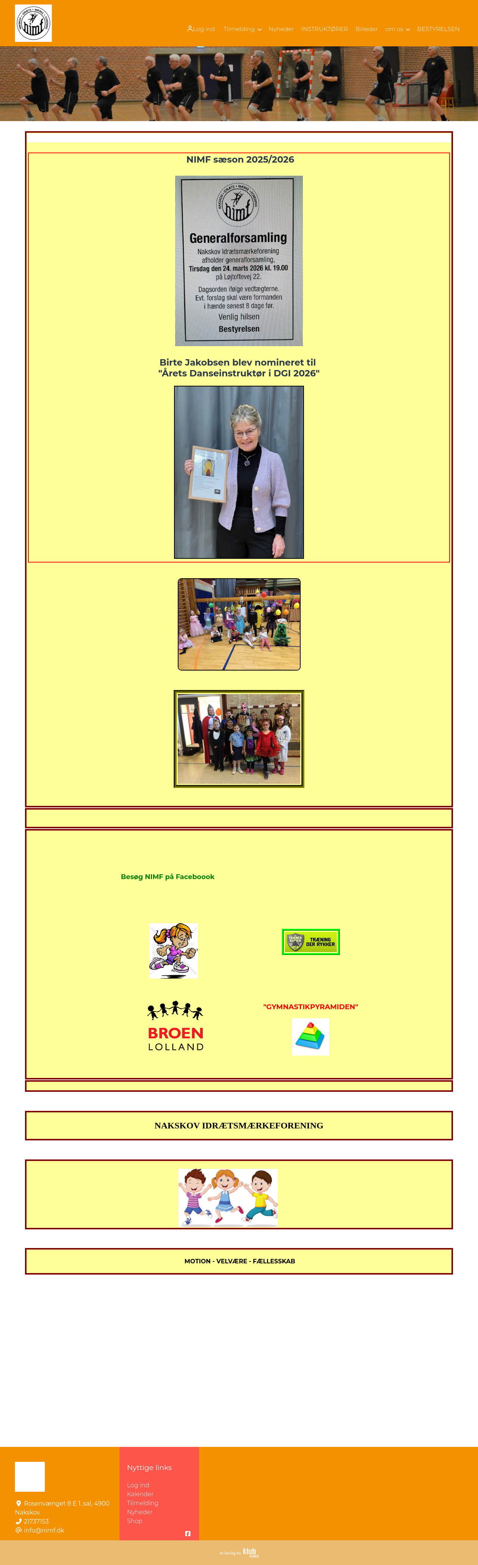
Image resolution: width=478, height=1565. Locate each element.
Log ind (197, 28)
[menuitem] (198, 28)
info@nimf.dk (44, 1530)
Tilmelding (143, 1503)
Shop (134, 1521)
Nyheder (139, 1512)
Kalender (140, 1494)
